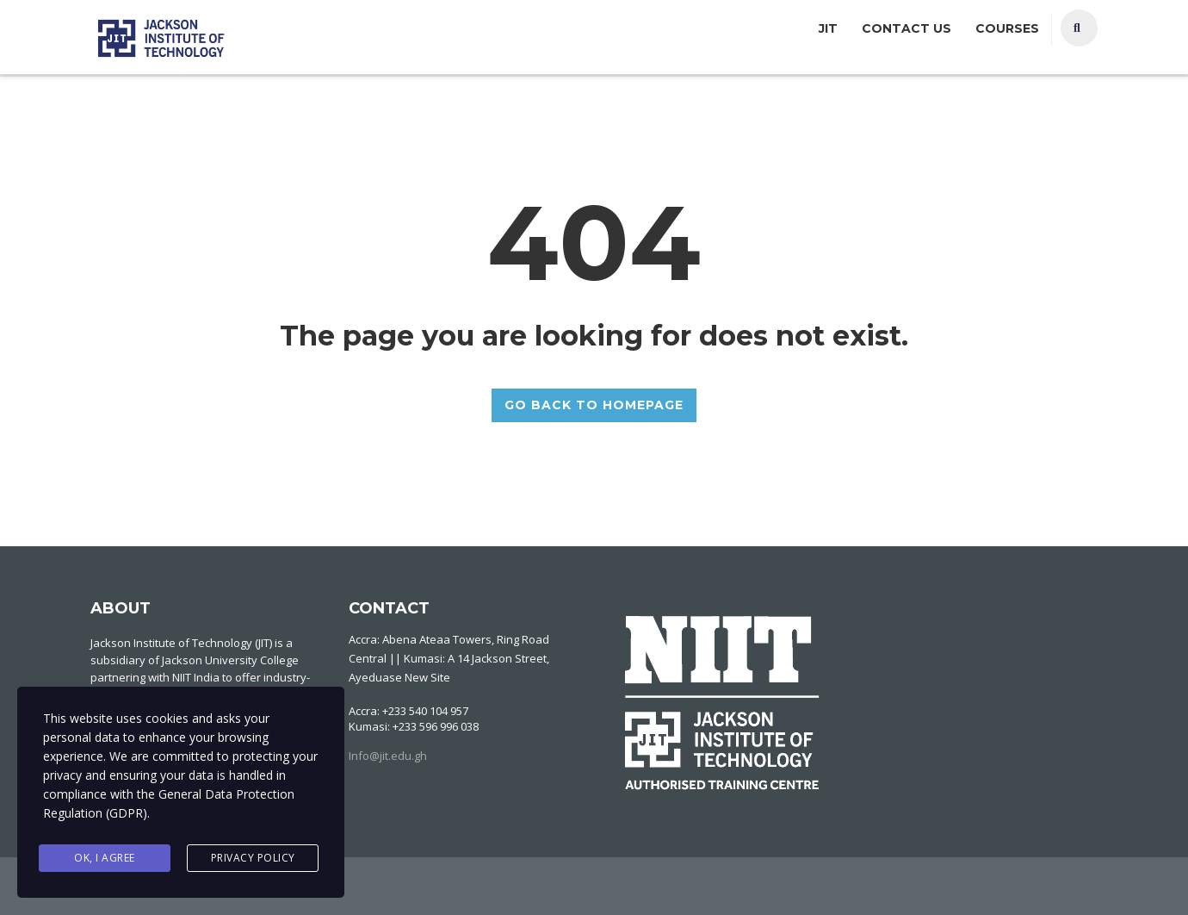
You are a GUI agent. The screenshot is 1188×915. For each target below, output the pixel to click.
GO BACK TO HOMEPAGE (594, 405)
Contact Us (906, 28)
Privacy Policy (253, 857)
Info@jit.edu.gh (388, 755)
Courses (1007, 28)
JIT (828, 28)
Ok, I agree (104, 857)
